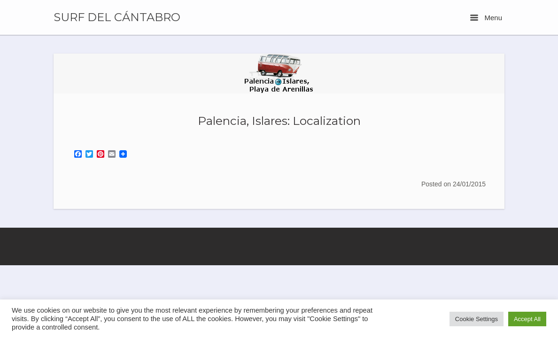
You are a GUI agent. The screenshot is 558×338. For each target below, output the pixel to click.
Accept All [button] (527, 319)
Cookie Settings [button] (476, 319)
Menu (486, 18)
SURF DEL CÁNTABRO (117, 17)
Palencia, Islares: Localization (279, 121)
